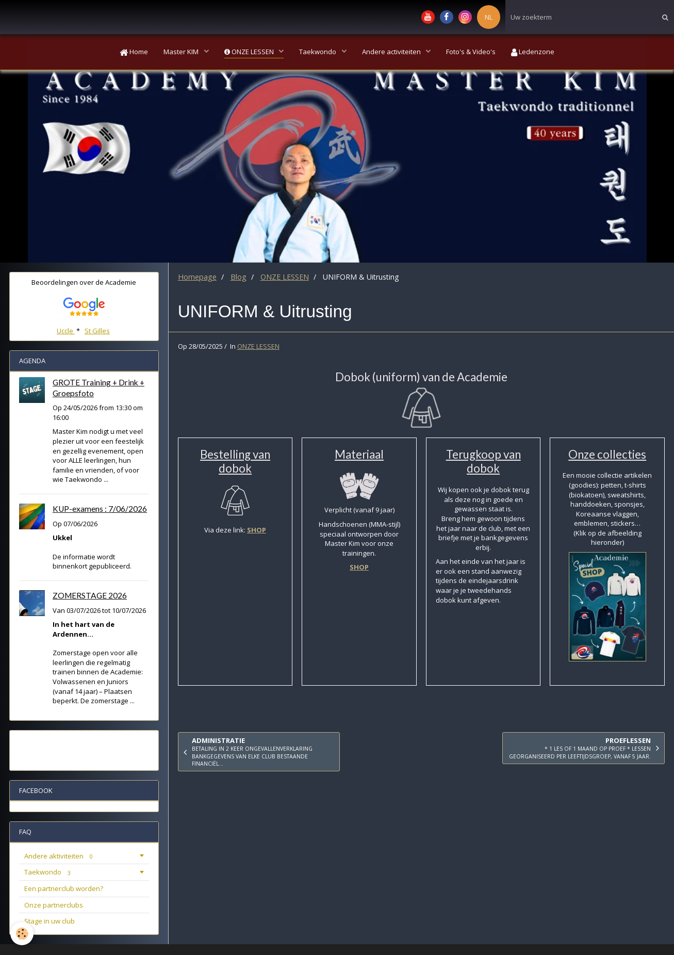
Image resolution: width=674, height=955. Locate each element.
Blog (238, 277)
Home (134, 51)
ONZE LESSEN (249, 51)
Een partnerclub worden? (63, 888)
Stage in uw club (49, 921)
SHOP (256, 530)
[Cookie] (22, 933)
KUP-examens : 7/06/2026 (100, 508)
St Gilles (97, 330)
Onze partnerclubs (53, 905)
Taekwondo (318, 51)
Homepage (197, 277)
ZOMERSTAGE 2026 (90, 595)
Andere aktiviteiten (60, 856)
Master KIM (181, 51)
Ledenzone (532, 51)
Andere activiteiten (392, 51)
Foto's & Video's (471, 51)
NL (488, 17)
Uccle (66, 330)
